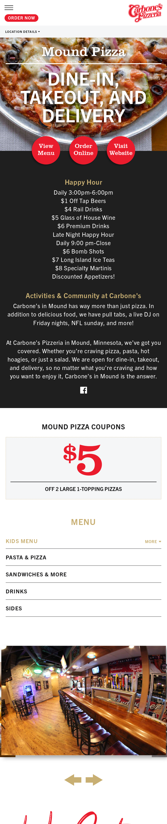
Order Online (83, 149)
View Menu (46, 149)
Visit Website (120, 149)
